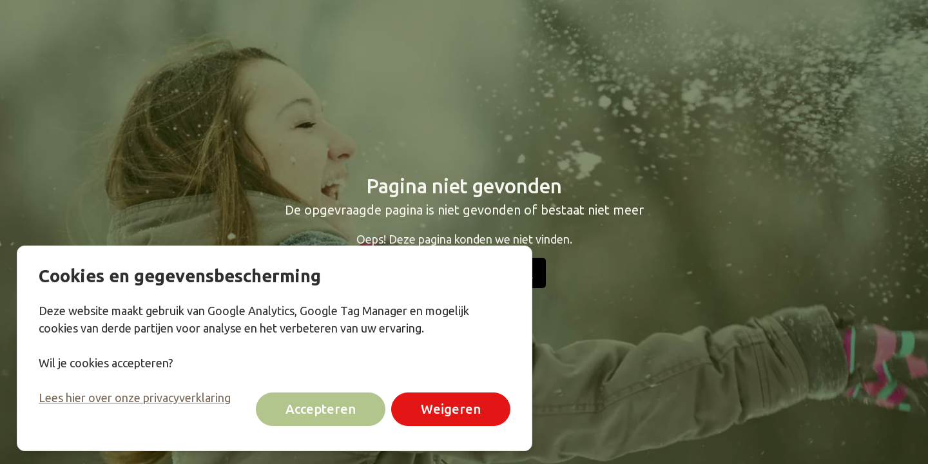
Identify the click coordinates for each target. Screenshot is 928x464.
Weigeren (451, 409)
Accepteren (320, 409)
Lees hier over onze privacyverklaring (135, 397)
